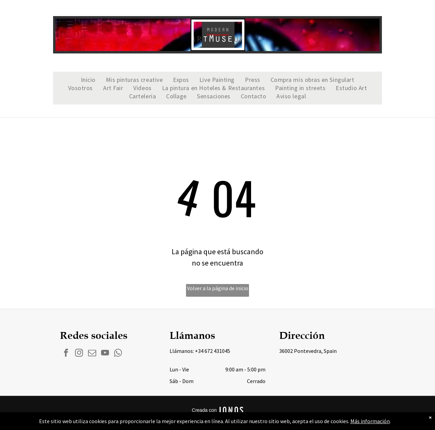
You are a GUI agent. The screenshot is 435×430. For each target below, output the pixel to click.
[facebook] (66, 353)
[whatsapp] (118, 353)
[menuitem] (88, 80)
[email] (92, 353)
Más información (370, 421)
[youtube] (105, 353)
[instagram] (79, 353)
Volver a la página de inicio (217, 288)
